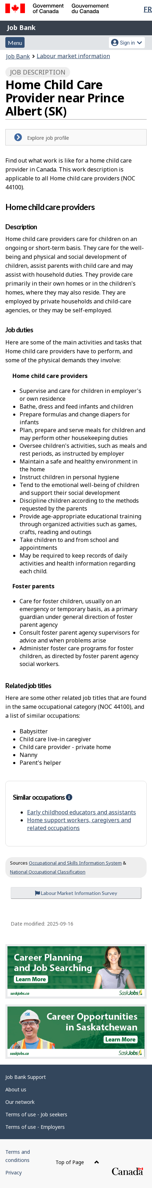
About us (15, 1089)
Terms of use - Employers (35, 1126)
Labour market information (73, 56)
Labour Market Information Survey (76, 893)
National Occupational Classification (47, 872)
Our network (20, 1102)
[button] (69, 797)
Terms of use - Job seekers (36, 1114)
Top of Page (77, 1162)
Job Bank (21, 27)
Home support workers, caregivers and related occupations (79, 824)
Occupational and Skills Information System (75, 863)
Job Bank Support (25, 1077)
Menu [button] (15, 42)
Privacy (13, 1172)
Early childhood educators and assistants (81, 812)
